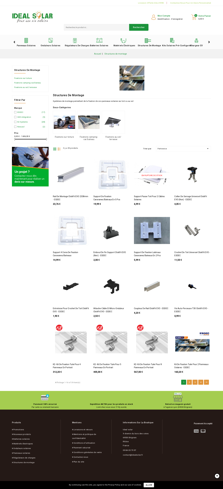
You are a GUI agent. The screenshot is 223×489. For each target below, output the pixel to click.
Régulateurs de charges (76, 45)
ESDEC (31, 112)
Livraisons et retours (83, 430)
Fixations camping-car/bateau (27, 83)
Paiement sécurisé (82, 448)
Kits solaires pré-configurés (173, 45)
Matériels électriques (124, 45)
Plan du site (79, 462)
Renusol (31, 126)
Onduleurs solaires (50, 45)
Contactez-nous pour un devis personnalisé (190, 3)
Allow (149, 485)
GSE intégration (31, 117)
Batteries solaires (99, 45)
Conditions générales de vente (88, 452)
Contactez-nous (81, 457)
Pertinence (183, 148)
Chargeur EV (196, 45)
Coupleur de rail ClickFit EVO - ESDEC (151, 308)
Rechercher (139, 27)
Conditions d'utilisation (84, 443)
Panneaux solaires (26, 45)
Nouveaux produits (22, 434)
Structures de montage (149, 45)
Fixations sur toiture (23, 78)
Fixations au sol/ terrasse (25, 87)
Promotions (18, 430)
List (59, 148)
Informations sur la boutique (138, 422)
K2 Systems (31, 122)
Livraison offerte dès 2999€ (151, 3)
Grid (54, 148)
